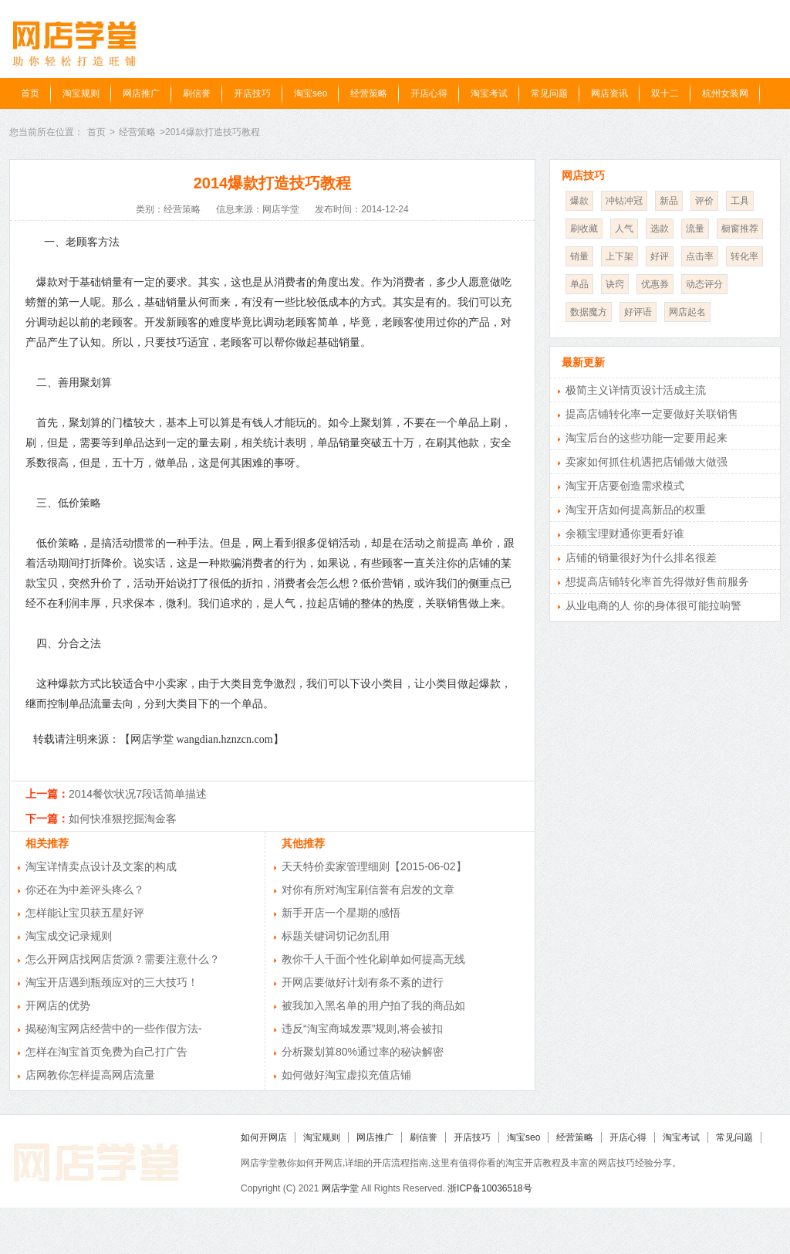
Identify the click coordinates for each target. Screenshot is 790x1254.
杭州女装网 (725, 93)
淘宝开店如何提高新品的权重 (635, 509)
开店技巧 (252, 93)
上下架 (619, 256)
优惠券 (655, 284)
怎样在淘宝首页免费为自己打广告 (106, 1052)
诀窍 (615, 284)
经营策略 (368, 93)
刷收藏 (584, 228)
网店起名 (687, 312)
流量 (695, 228)
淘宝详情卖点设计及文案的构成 (101, 866)
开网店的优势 (57, 1005)
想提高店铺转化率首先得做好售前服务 (657, 581)
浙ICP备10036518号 (489, 1188)
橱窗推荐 (739, 228)
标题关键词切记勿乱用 (336, 936)
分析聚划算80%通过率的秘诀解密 (363, 1052)
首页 (30, 93)
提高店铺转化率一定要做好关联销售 (651, 414)
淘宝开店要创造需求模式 (624, 486)
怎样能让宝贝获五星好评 (84, 913)
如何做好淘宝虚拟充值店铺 (346, 1075)
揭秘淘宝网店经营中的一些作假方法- (113, 1028)
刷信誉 (197, 93)
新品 (669, 200)
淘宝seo (310, 93)
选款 (659, 228)
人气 (624, 228)
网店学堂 (340, 1188)
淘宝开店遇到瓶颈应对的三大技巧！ (111, 982)
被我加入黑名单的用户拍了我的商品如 (373, 1005)
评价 (704, 200)
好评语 (638, 312)
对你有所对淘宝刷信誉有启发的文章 (368, 889)
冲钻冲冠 (624, 200)
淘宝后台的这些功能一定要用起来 (646, 438)
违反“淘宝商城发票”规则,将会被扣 (362, 1028)
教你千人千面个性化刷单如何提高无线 (373, 959)
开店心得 (428, 93)
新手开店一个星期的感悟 (341, 913)
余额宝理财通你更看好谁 (624, 533)
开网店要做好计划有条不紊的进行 (363, 982)
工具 (740, 200)
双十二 (665, 93)
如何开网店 (264, 1137)
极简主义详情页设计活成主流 (635, 390)
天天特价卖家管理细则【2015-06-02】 (374, 866)
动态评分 (704, 284)
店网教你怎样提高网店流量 (90, 1075)
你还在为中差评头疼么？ (84, 889)
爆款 (579, 200)
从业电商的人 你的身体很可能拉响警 (653, 605)
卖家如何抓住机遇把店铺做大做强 (646, 462)
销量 (579, 256)
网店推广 (141, 93)
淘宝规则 (81, 93)
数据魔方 (588, 312)
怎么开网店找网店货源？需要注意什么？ (122, 959)
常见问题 (549, 93)
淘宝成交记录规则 (68, 936)
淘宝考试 (489, 93)
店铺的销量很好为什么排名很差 (641, 557)
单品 (579, 284)
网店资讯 (609, 93)
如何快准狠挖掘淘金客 (123, 818)
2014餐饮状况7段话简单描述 (138, 794)
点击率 (700, 256)
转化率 (744, 256)
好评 (659, 256)
